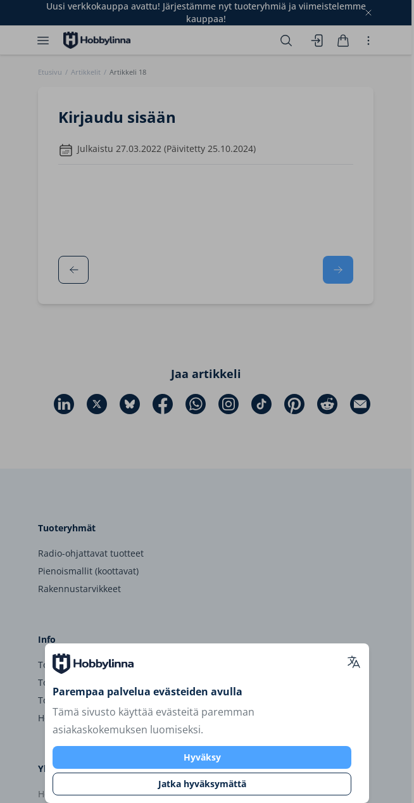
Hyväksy (202, 757)
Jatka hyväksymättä (202, 784)
